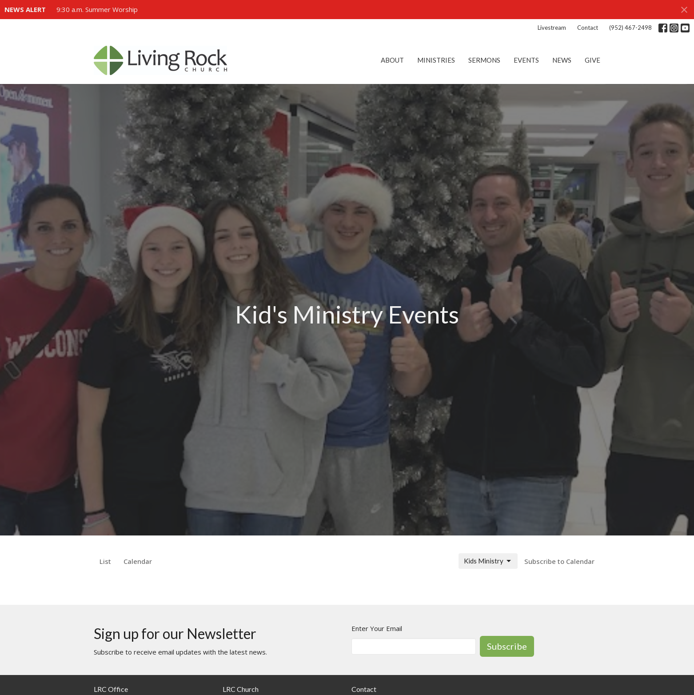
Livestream (552, 27)
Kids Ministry (488, 561)
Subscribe (507, 646)
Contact (587, 27)
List (105, 561)
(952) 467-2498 (630, 27)
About (392, 60)
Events (526, 60)
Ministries (436, 60)
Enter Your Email (376, 628)
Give (592, 60)
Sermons (484, 60)
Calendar (138, 561)
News (561, 60)
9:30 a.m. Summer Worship (97, 9)
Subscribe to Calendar (559, 561)
